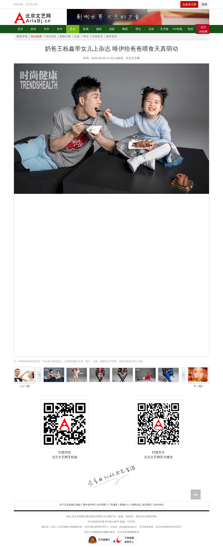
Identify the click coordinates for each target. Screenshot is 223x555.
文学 (46, 29)
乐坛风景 (36, 36)
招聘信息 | (136, 504)
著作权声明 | (89, 504)
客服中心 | (125, 504)
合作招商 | (102, 504)
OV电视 (177, 29)
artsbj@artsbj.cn (128, 526)
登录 (204, 4)
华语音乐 (97, 36)
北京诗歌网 (203, 29)
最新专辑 (22, 36)
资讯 (33, 29)
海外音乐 (111, 36)
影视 (86, 29)
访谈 (151, 29)
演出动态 (50, 36)
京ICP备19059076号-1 (97, 526)
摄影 (99, 29)
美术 (59, 29)
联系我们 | (148, 504)
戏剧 (112, 29)
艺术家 (164, 29)
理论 (138, 29)
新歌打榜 (65, 36)
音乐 (72, 29)
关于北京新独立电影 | (70, 504)
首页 (20, 29)
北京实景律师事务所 (128, 532)
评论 (86, 36)
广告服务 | (113, 504)
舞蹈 (125, 29)
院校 (190, 29)
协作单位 (159, 504)
